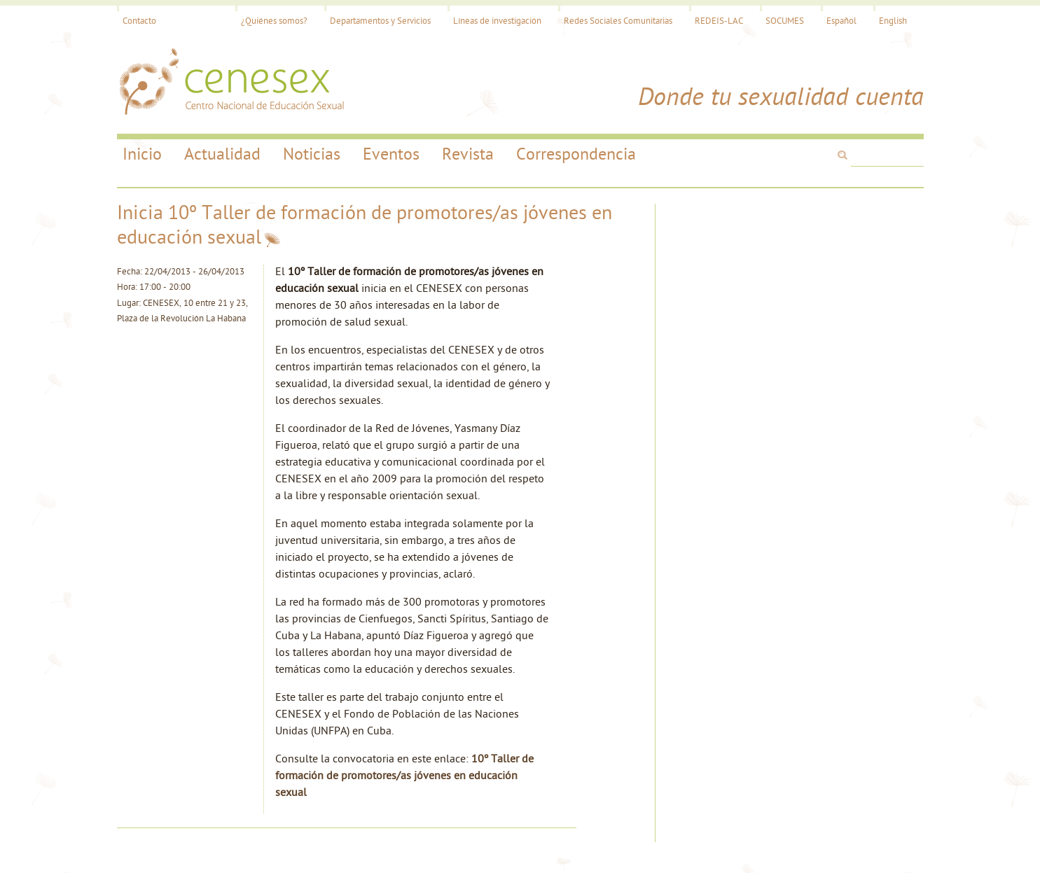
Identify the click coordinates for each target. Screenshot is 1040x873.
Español (841, 21)
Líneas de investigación (497, 21)
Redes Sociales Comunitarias (618, 21)
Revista (468, 155)
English (893, 21)
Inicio (142, 155)
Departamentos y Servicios (380, 21)
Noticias (311, 155)
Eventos (391, 155)
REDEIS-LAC (719, 21)
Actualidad (222, 155)
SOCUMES (784, 21)
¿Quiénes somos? (274, 21)
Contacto (139, 21)
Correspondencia (576, 155)
